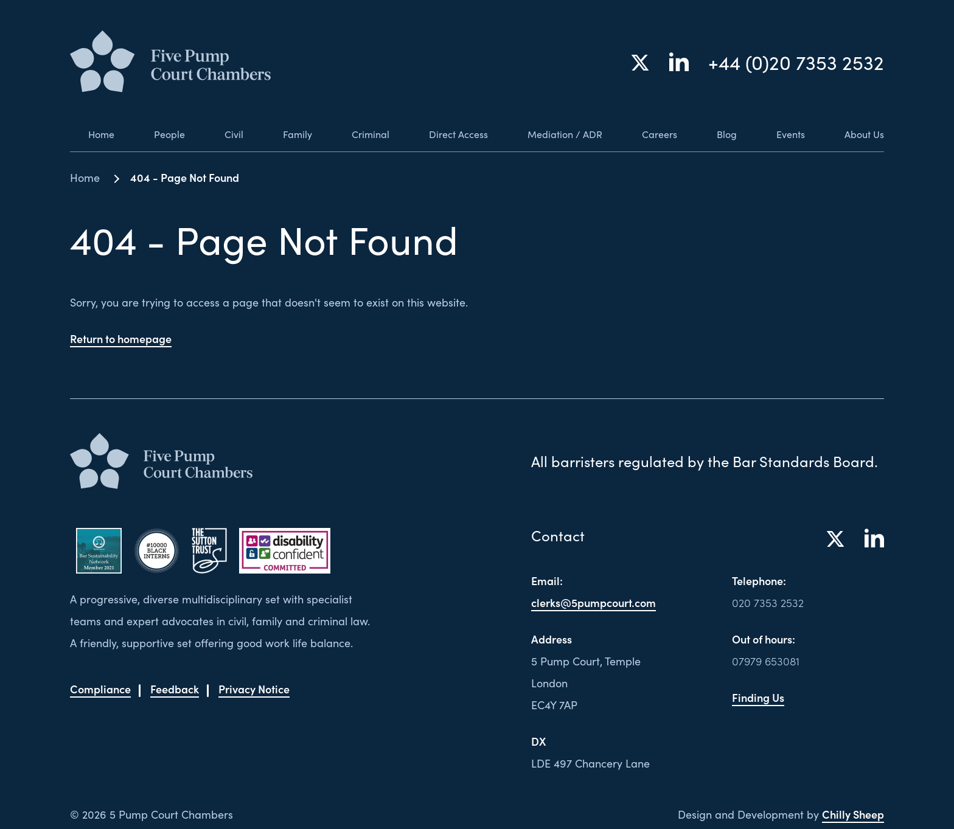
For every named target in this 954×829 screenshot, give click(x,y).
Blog (722, 133)
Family (281, 133)
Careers (655, 133)
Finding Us (758, 697)
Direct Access (446, 133)
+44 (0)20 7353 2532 (796, 63)
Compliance (100, 688)
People (154, 133)
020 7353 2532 (768, 602)
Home (85, 133)
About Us (862, 133)
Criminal (354, 133)
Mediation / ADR (557, 133)
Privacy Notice (254, 688)
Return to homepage (121, 338)
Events (786, 133)
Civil (218, 133)
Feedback (174, 688)
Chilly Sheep (853, 814)
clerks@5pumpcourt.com (593, 602)
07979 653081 (765, 660)
